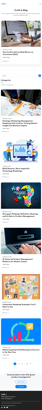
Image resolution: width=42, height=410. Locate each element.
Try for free (21, 386)
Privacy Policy (11, 403)
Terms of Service (4, 403)
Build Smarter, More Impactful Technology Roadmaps (15, 169)
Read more (6, 61)
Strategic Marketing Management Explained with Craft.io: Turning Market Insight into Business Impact (19, 123)
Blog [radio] (2, 82)
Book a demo (21, 382)
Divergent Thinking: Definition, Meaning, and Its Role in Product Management (20, 214)
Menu (40, 3)
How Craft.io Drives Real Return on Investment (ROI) (18, 53)
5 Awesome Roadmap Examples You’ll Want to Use (19, 305)
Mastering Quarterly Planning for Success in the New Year (21, 350)
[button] (18, 363)
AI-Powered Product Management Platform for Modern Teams (17, 260)
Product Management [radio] (7, 85)
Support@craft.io (17, 403)
